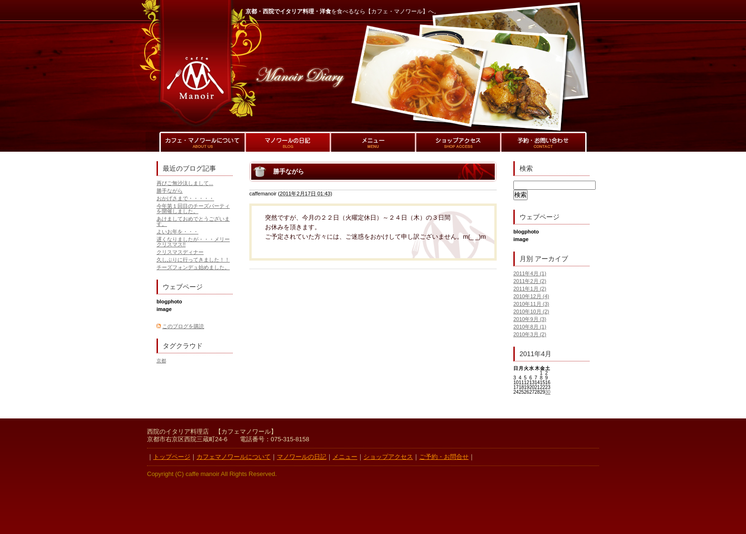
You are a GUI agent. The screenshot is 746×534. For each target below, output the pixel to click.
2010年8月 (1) (529, 327)
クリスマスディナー (180, 252)
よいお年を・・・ (177, 231)
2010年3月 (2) (529, 334)
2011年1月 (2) (529, 288)
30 (547, 392)
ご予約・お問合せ (444, 456)
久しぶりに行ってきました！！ (193, 259)
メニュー (345, 456)
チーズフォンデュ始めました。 (193, 267)
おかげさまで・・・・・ (185, 198)
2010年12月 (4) (531, 296)
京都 (161, 360)
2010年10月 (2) (531, 311)
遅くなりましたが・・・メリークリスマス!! (193, 241)
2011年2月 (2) (529, 281)
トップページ (171, 456)
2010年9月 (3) (529, 319)
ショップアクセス (388, 456)
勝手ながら (170, 191)
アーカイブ (551, 258)
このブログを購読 (183, 326)
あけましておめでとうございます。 (193, 221)
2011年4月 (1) (529, 273)
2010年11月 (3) (531, 304)
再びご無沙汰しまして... (185, 183)
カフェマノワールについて (233, 456)
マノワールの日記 (301, 456)
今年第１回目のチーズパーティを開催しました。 (193, 208)
